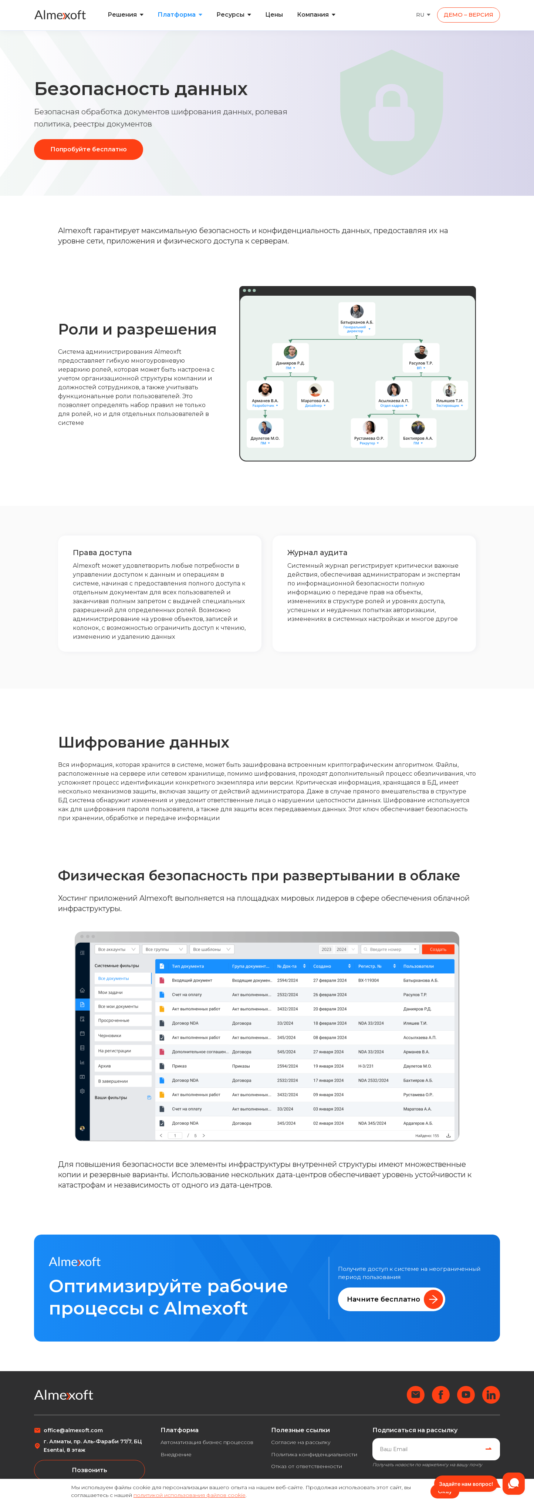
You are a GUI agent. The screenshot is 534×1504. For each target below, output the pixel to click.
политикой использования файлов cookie (190, 1495)
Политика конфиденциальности (314, 1454)
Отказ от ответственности (306, 1466)
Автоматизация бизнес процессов (206, 1442)
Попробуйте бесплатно (88, 149)
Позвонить (89, 1470)
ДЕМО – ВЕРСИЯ (468, 14)
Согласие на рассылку (301, 1442)
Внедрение (176, 1454)
